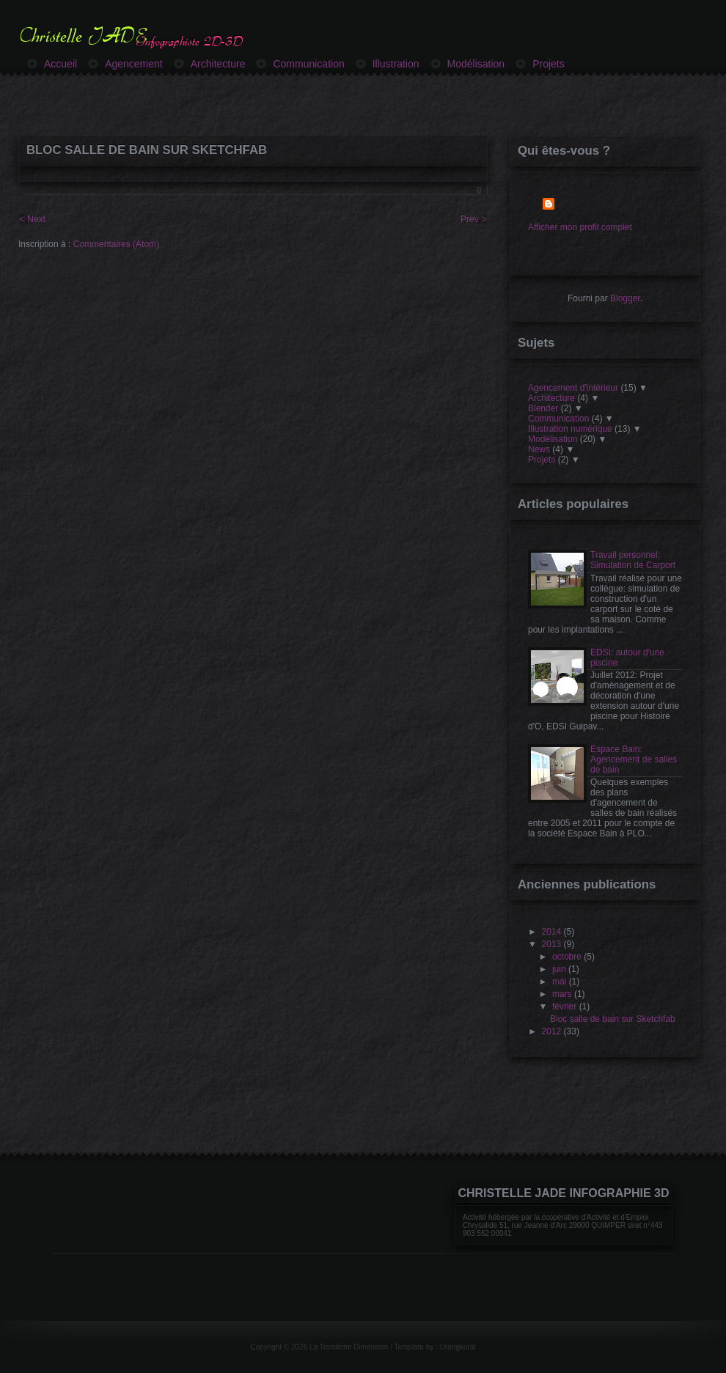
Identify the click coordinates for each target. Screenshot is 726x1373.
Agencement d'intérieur (573, 388)
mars (562, 994)
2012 (552, 1031)
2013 (552, 944)
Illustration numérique (570, 429)
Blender (543, 408)
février (564, 1006)
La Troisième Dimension (349, 1347)
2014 (552, 932)
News (539, 449)
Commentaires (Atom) (116, 244)
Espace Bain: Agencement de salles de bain (633, 759)
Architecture (551, 398)
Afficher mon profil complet (580, 227)
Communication (558, 418)
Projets (541, 459)
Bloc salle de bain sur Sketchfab (146, 150)
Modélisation (552, 439)
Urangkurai (458, 1347)
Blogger (625, 298)
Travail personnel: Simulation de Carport (632, 560)
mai (559, 981)
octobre (567, 956)
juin (559, 969)
